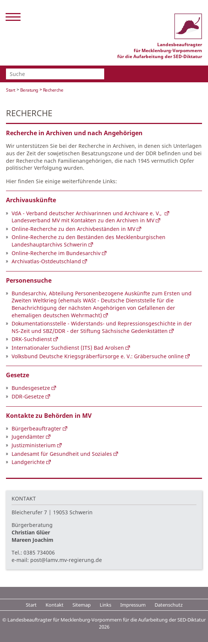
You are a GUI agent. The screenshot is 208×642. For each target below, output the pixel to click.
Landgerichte (28, 461)
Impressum (133, 604)
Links (105, 604)
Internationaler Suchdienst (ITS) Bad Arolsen (68, 347)
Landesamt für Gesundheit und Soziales (62, 453)
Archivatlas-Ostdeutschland (46, 261)
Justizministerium (34, 445)
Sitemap (81, 604)
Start (10, 90)
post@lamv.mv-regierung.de (66, 559)
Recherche (53, 90)
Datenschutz (169, 604)
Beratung (29, 90)
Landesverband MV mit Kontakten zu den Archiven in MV (83, 220)
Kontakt (54, 604)
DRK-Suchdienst (32, 339)
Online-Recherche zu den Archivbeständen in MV (73, 228)
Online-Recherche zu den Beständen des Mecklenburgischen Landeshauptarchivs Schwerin (88, 240)
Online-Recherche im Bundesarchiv (56, 253)
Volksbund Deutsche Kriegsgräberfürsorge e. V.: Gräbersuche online (98, 356)
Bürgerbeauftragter (36, 428)
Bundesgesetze (31, 387)
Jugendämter (28, 436)
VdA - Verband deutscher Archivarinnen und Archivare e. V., (87, 213)
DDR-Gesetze (28, 396)
